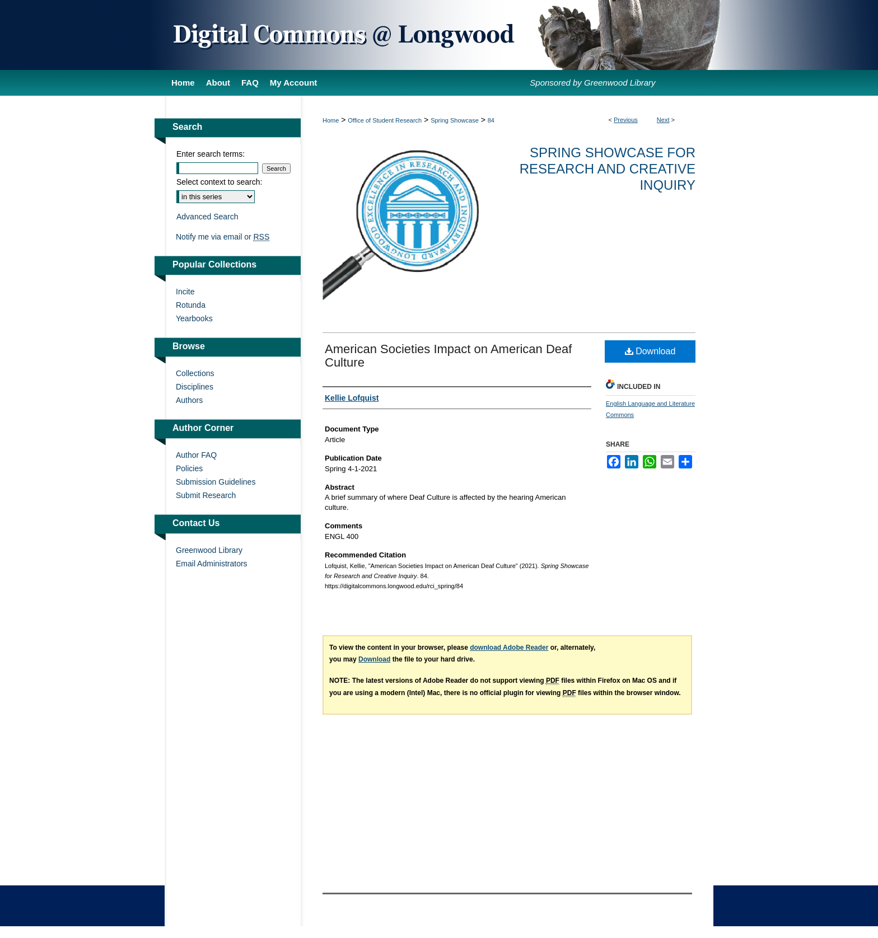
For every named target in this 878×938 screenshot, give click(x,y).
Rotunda (191, 305)
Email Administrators (211, 563)
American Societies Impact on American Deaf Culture (448, 355)
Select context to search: (219, 181)
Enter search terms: (210, 153)
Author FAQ (196, 455)
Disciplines (194, 386)
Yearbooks (194, 318)
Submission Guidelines (215, 481)
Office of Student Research (385, 120)
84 (491, 120)
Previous (626, 119)
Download (650, 351)
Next (663, 119)
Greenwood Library (209, 550)
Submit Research (206, 495)
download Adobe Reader (509, 647)
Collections (195, 373)
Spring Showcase (455, 120)
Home (331, 120)
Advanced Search (207, 216)
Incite (185, 291)
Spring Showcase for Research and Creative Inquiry (607, 169)
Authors (189, 400)
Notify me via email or (222, 236)
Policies (189, 468)
